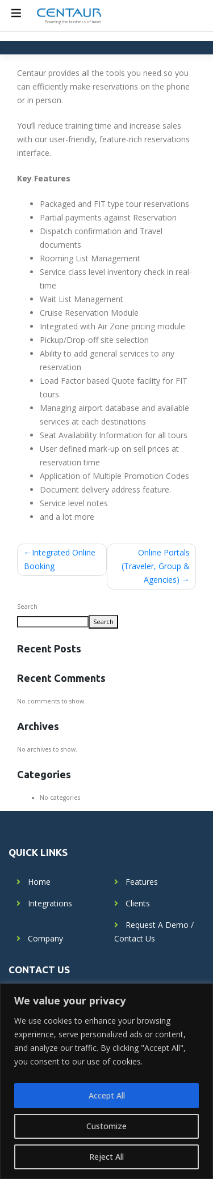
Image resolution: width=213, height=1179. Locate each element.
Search (27, 606)
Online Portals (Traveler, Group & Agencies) (156, 566)
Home (39, 881)
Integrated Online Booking (59, 559)
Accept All (107, 1095)
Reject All (106, 1156)
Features (142, 881)
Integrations (50, 903)
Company (45, 938)
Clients (138, 903)
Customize (106, 1126)
